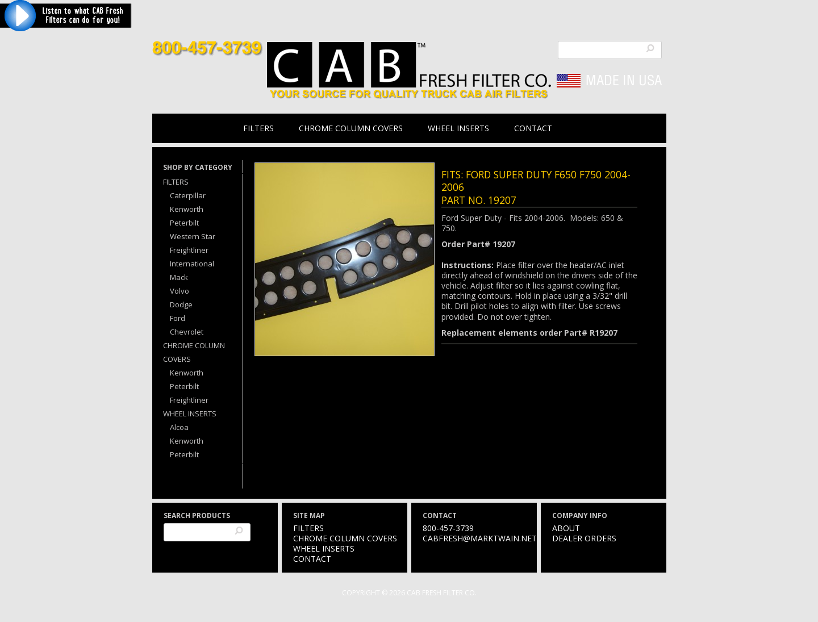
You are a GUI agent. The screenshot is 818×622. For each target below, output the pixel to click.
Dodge (181, 304)
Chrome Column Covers (351, 128)
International (192, 263)
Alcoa (179, 427)
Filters (258, 128)
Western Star (192, 236)
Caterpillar (188, 195)
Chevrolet (186, 332)
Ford (177, 318)
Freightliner (189, 250)
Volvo (179, 291)
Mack (179, 277)
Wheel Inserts (458, 128)
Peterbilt (184, 223)
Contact (533, 128)
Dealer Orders (584, 538)
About (566, 528)
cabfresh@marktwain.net (480, 538)
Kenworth (186, 209)
